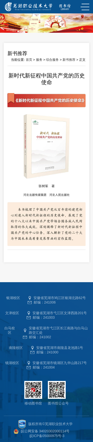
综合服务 (52, 60)
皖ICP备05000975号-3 (47, 436)
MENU (84, 7)
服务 (39, 60)
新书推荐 (68, 60)
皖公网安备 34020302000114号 (45, 431)
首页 (29, 60)
